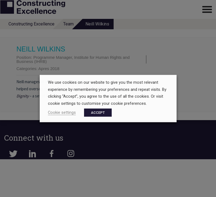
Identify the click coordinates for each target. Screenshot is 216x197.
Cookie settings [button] (62, 112)
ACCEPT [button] (98, 112)
